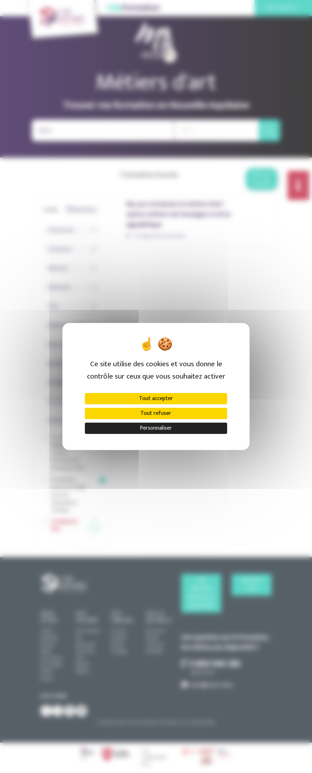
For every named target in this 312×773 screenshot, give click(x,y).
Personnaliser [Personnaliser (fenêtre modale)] (156, 428)
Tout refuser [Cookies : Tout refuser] (156, 413)
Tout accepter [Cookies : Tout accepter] (156, 398)
